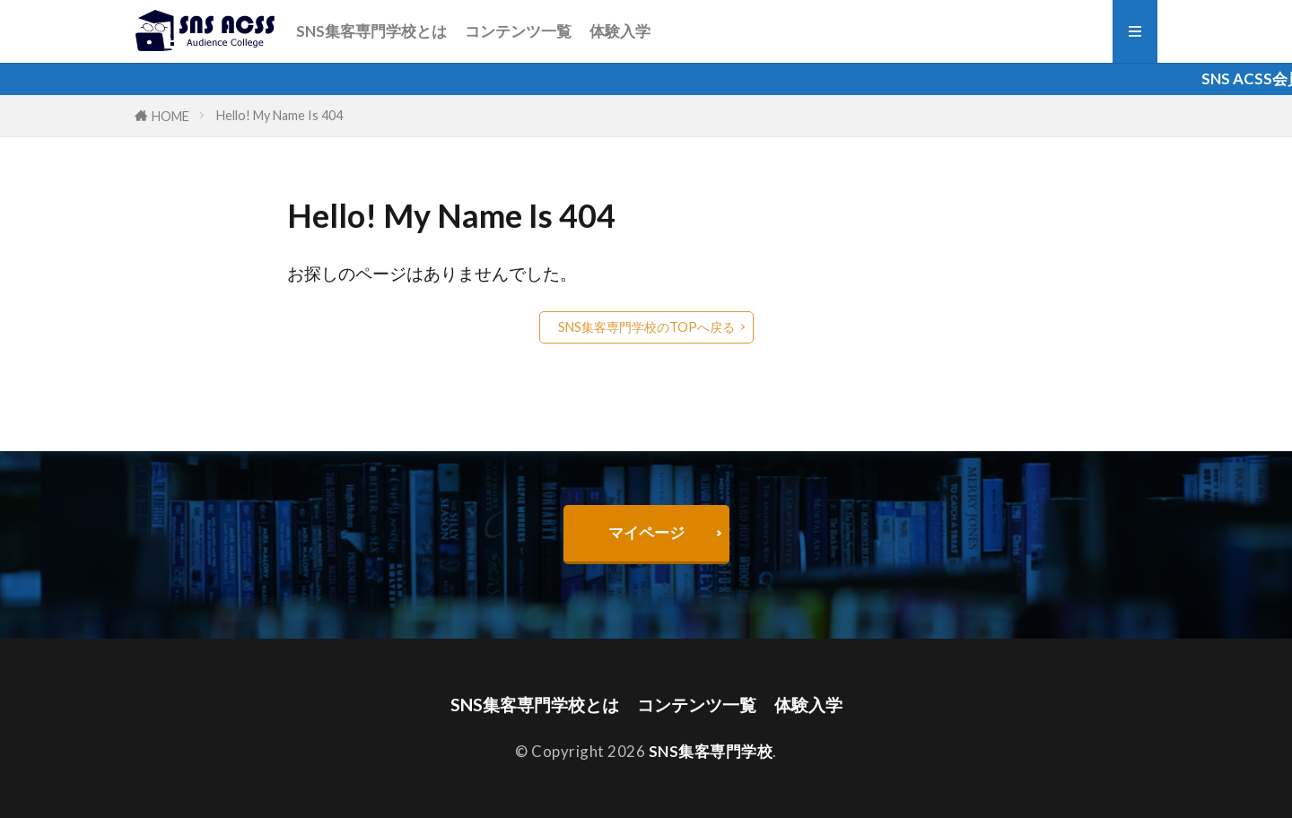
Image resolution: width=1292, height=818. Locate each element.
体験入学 (619, 31)
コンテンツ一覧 (518, 31)
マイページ (646, 532)
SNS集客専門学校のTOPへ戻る (646, 327)
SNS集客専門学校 (711, 751)
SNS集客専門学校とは (371, 31)
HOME (170, 116)
